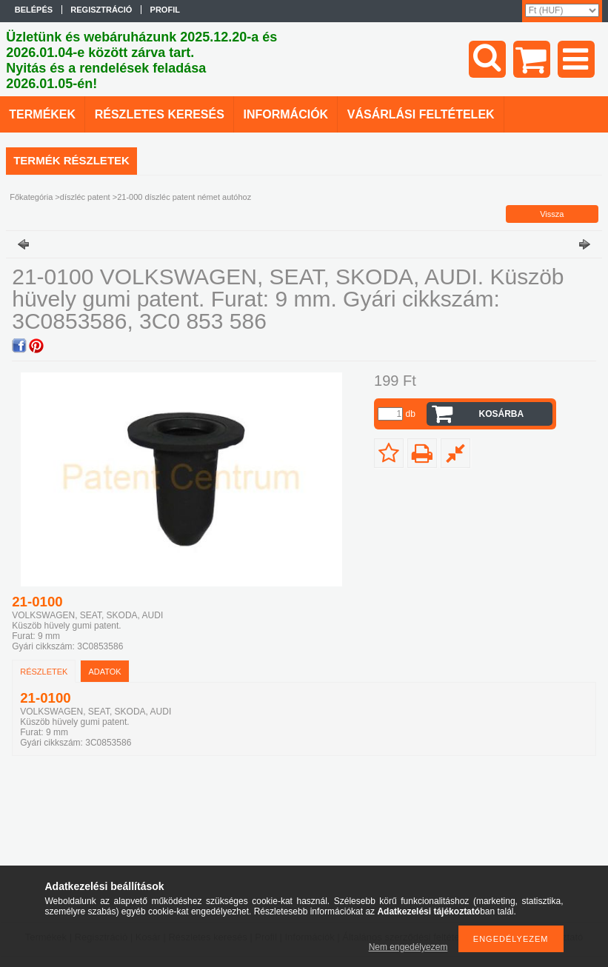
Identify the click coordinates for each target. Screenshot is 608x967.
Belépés (34, 9)
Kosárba (501, 414)
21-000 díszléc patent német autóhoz (184, 197)
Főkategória (31, 197)
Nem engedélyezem (408, 947)
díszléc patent (85, 197)
